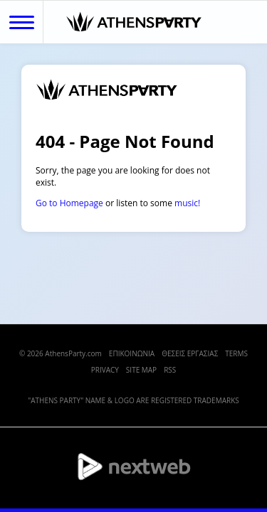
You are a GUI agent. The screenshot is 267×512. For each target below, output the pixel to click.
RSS (170, 370)
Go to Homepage (69, 203)
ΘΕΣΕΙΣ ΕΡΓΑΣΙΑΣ (190, 353)
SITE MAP (141, 370)
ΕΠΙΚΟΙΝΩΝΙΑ (132, 353)
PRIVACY (105, 370)
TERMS (236, 353)
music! (187, 203)
